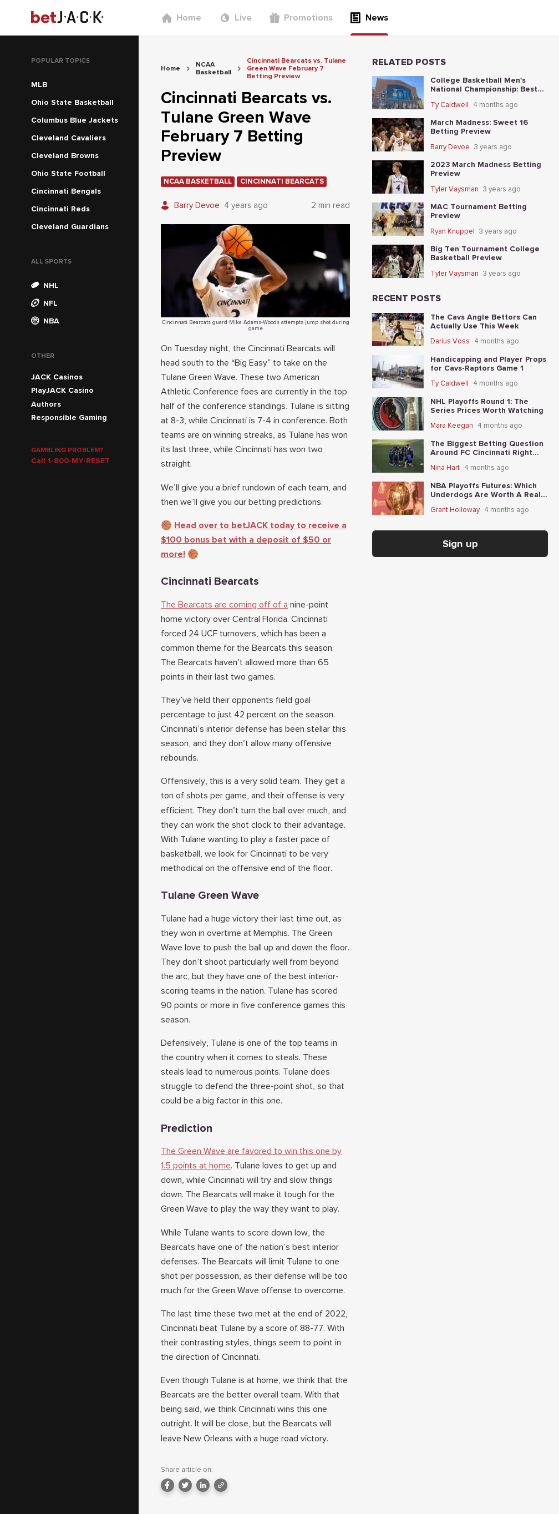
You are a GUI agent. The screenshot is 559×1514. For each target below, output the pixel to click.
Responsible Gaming (69, 417)
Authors (46, 404)
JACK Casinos (57, 377)
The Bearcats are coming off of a (224, 604)
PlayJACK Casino (62, 390)
